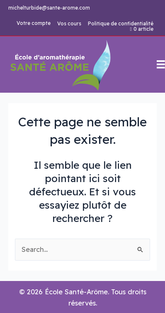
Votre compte (34, 23)
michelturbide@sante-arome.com (49, 8)
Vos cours (69, 23)
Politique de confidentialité (120, 23)
